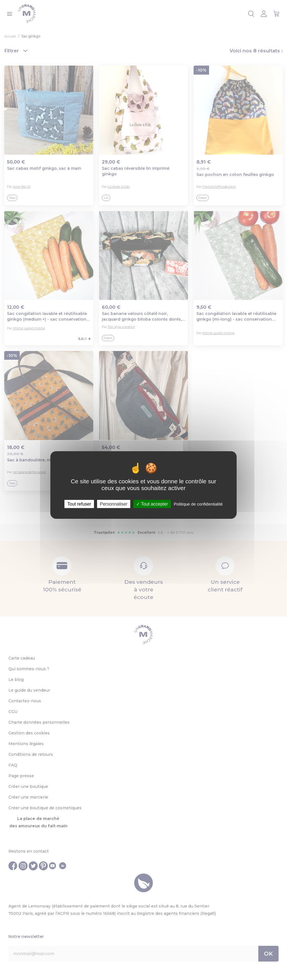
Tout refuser (79, 504)
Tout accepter (152, 504)
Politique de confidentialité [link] (198, 504)
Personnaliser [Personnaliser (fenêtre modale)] (113, 504)
